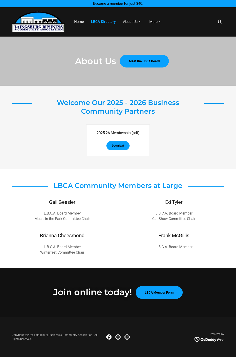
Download (118, 145)
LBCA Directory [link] (103, 22)
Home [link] (79, 22)
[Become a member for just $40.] (118, 3)
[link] (38, 21)
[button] (132, 22)
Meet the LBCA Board (144, 61)
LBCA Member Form (159, 292)
